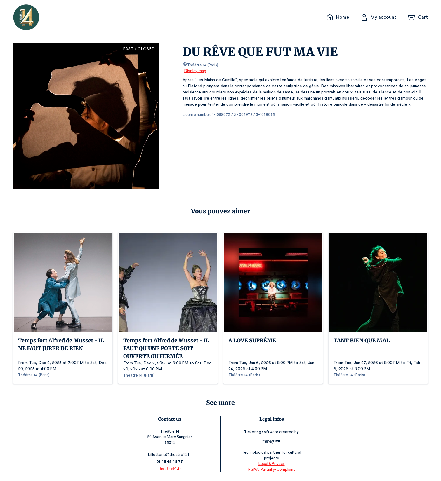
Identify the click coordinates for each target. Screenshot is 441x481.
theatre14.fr (169, 468)
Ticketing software (261, 432)
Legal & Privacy (271, 463)
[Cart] (418, 17)
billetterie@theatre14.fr (170, 454)
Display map (195, 71)
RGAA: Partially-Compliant (271, 469)
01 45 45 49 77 (170, 461)
